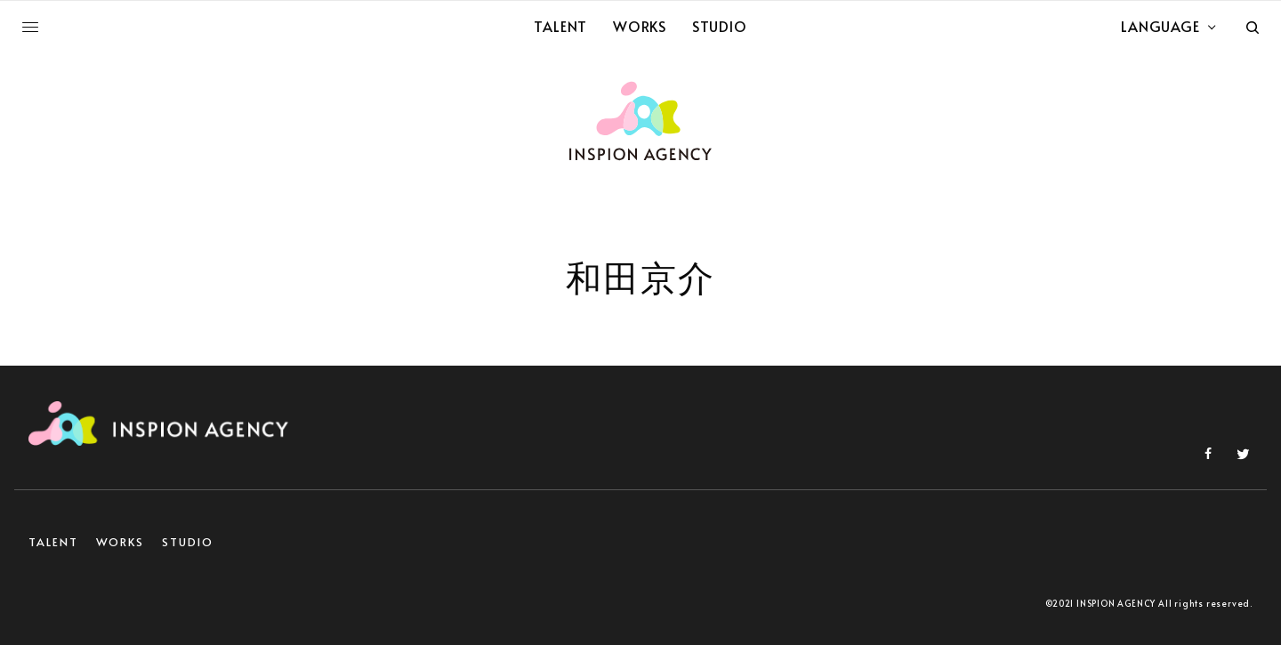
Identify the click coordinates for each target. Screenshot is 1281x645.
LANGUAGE (1160, 26)
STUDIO (188, 542)
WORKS (120, 542)
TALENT (53, 542)
